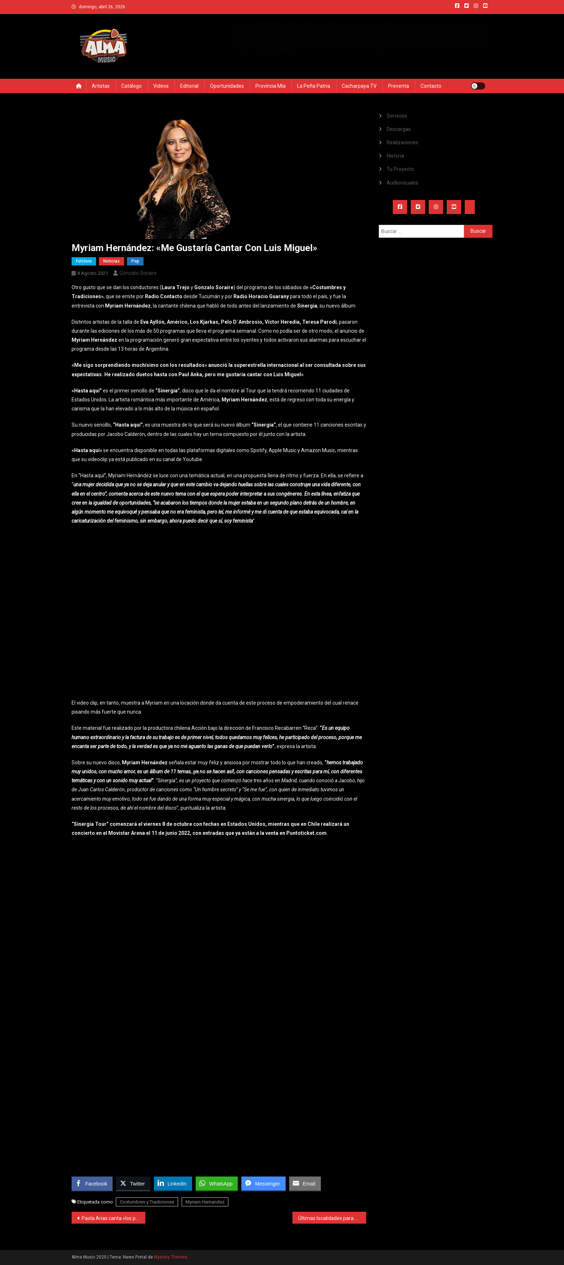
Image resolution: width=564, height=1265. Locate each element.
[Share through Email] (305, 1183)
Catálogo (131, 86)
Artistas (101, 86)
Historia (395, 156)
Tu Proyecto (400, 169)
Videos (161, 86)
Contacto (430, 86)
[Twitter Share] (133, 1183)
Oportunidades (227, 86)
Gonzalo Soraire (137, 273)
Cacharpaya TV (359, 86)
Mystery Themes (170, 1257)
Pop (135, 261)
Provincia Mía (270, 86)
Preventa (398, 86)
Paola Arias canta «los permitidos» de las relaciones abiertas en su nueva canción (113, 1218)
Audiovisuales (402, 183)
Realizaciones (402, 142)
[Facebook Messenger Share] (263, 1183)
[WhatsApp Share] (217, 1183)
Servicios (397, 116)
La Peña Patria (313, 86)
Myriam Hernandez (205, 1202)
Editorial (189, 86)
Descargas (399, 129)
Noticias (111, 261)
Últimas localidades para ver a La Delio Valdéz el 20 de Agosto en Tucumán (332, 1218)
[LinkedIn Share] (173, 1183)
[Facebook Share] (92, 1183)
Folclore (84, 261)
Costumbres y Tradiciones (147, 1202)
